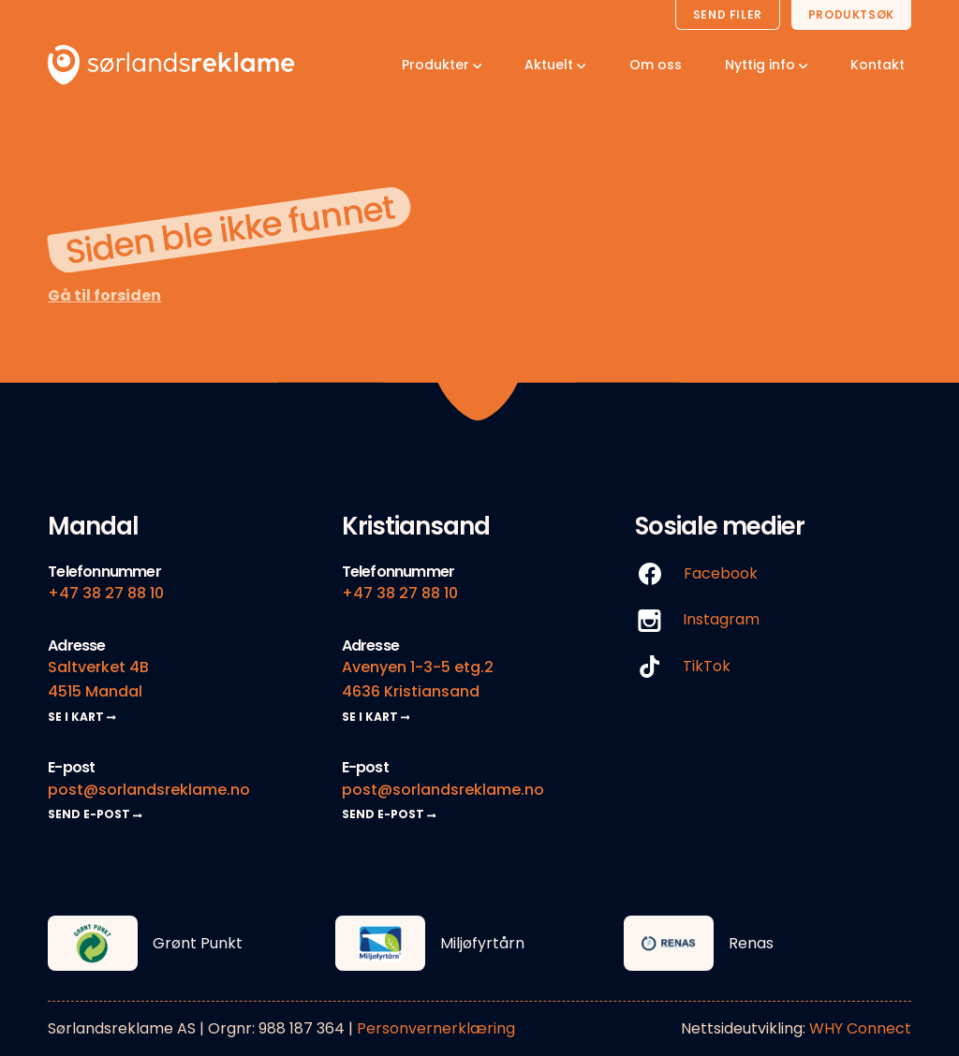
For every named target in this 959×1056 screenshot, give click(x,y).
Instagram (697, 620)
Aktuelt (554, 64)
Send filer (727, 14)
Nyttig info (766, 64)
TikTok (682, 667)
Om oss (655, 64)
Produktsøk (851, 14)
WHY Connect (860, 1028)
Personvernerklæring (436, 1028)
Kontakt (877, 64)
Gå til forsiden (104, 295)
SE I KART (82, 717)
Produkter (441, 64)
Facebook (696, 574)
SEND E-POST (95, 814)
